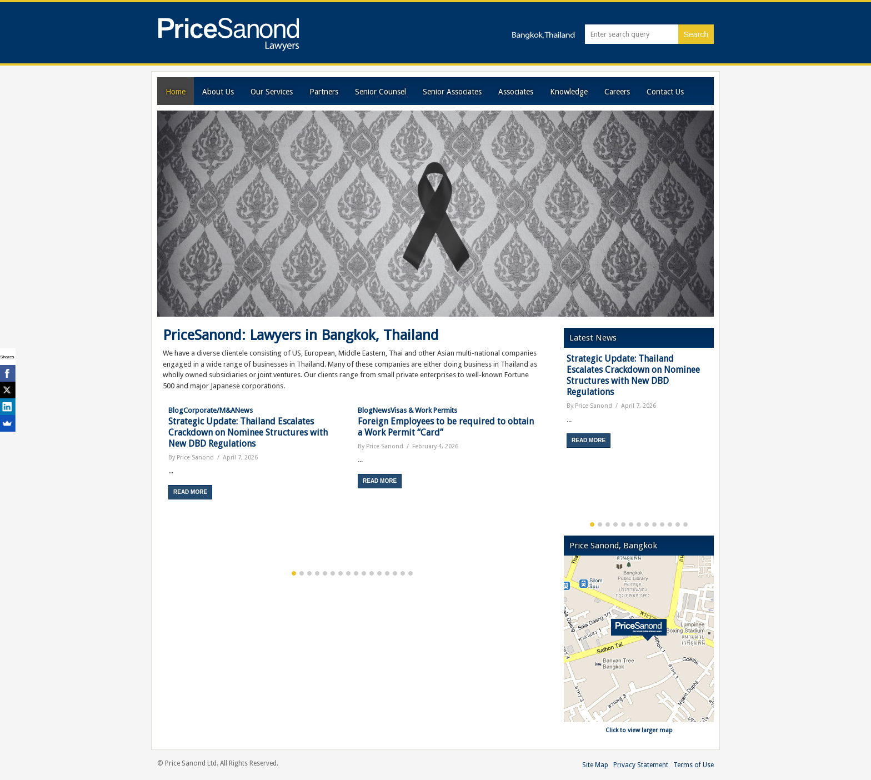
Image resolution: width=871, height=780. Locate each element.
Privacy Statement (640, 765)
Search (696, 34)
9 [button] (356, 573)
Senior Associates (452, 91)
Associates (515, 91)
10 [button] (364, 573)
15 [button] (403, 573)
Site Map (595, 765)
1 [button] (294, 573)
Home (176, 91)
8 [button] (348, 573)
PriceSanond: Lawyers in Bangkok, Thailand (301, 335)
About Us (218, 91)
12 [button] (379, 573)
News (244, 410)
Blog (175, 410)
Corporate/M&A (209, 410)
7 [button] (340, 573)
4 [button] (317, 573)
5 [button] (325, 573)
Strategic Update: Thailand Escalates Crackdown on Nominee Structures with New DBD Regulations (248, 432)
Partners (323, 91)
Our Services (272, 91)
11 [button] (371, 573)
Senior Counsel (380, 91)
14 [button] (395, 573)
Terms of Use (693, 765)
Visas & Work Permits (424, 410)
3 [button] (309, 573)
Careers (617, 91)
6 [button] (333, 573)
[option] (257, 452)
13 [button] (387, 573)
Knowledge (569, 91)
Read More (190, 492)
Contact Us (665, 91)
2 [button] (301, 573)
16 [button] (410, 573)
